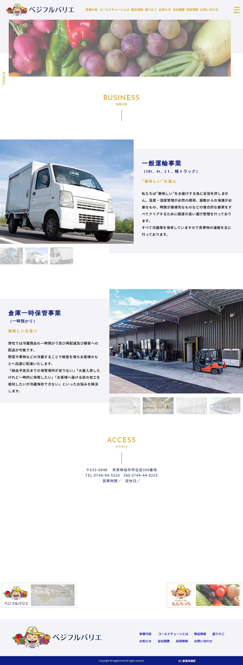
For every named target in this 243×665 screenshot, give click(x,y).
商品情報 (137, 9)
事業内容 (91, 9)
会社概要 (179, 9)
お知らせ (165, 9)
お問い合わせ (209, 9)
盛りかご (151, 9)
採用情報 (192, 9)
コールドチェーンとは (114, 9)
